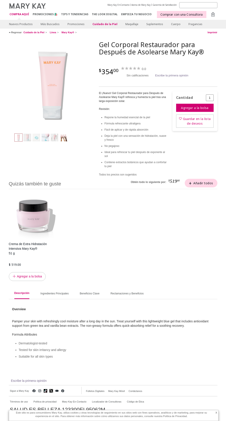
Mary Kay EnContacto (118, 4)
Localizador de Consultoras (106, 401)
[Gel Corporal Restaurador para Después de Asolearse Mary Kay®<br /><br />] (52, 85)
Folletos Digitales (95, 391)
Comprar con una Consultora (181, 14)
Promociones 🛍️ (45, 14)
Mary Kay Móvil (116, 391)
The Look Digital (105, 14)
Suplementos (154, 24)
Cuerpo (176, 24)
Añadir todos (203, 183)
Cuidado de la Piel (104, 24)
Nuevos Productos (21, 24)
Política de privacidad (44, 401)
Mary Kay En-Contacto (74, 401)
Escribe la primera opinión (171, 75)
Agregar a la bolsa (195, 108)
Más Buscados (50, 24)
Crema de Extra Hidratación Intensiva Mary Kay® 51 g (28, 248)
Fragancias (195, 24)
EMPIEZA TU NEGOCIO (136, 14)
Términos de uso (19, 401)
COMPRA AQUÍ (19, 14)
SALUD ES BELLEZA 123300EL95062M (57, 410)
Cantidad (184, 98)
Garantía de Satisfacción (165, 4)
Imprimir (212, 32)
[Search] (198, 5)
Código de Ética (135, 401)
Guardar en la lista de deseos (197, 121)
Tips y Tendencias (74, 14)
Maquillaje (131, 24)
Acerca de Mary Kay (141, 4)
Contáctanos (135, 391)
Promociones (76, 24)
